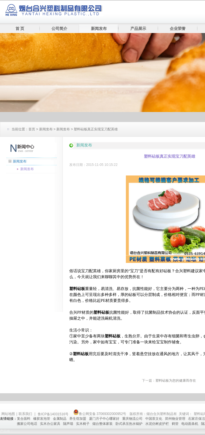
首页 (31, 129)
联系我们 (25, 414)
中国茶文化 (153, 419)
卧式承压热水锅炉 (128, 424)
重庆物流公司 (132, 419)
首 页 (19, 29)
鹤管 (175, 424)
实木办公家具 (50, 424)
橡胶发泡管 (41, 419)
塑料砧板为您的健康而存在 (175, 381)
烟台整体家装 (102, 424)
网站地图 (8, 414)
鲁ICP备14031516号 (54, 414)
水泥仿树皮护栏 (157, 424)
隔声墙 (68, 424)
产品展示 (138, 29)
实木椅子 (83, 424)
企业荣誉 (178, 29)
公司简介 (59, 29)
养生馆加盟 (77, 419)
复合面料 (23, 419)
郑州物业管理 (175, 419)
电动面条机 (189, 424)
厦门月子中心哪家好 (104, 419)
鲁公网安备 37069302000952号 (99, 414)
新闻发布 (99, 29)
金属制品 (59, 419)
